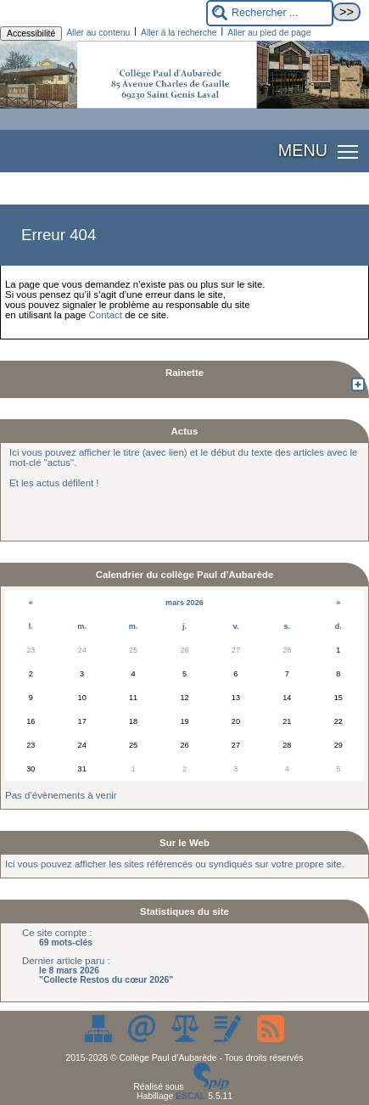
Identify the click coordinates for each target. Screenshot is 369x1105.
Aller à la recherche (179, 32)
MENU (302, 150)
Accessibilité (31, 33)
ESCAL (190, 1096)
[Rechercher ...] (269, 13)
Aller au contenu (98, 32)
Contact (105, 315)
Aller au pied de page (268, 32)
